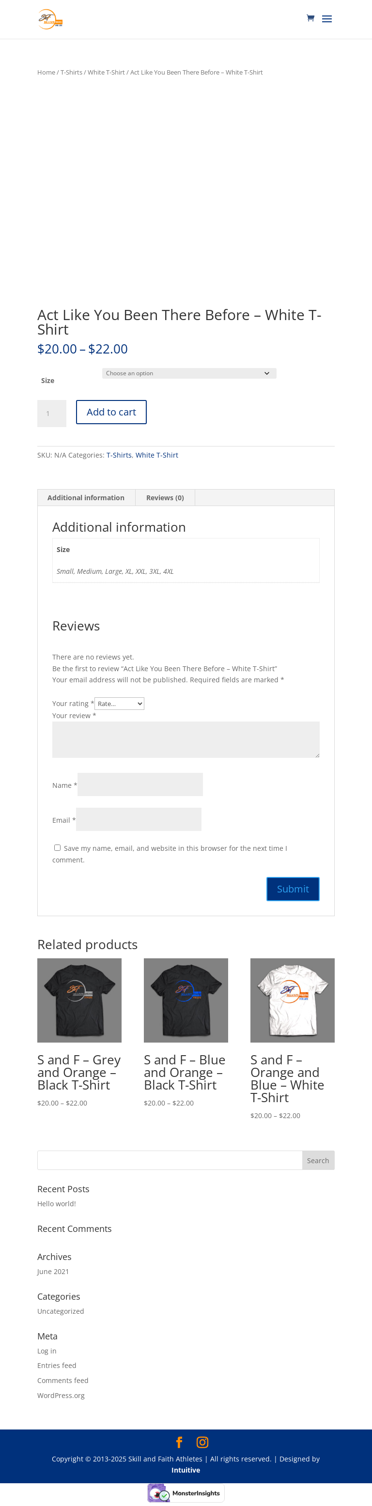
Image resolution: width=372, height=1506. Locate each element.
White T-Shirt (106, 72)
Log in (47, 1350)
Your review (74, 715)
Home (46, 72)
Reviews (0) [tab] (165, 497)
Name (65, 785)
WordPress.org (61, 1395)
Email (64, 820)
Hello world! (56, 1203)
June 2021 (53, 1271)
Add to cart (111, 411)
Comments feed (63, 1380)
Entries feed (57, 1365)
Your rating (73, 703)
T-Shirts (71, 72)
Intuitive (185, 1470)
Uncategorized (60, 1311)
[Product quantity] (51, 413)
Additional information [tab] (85, 497)
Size (47, 380)
